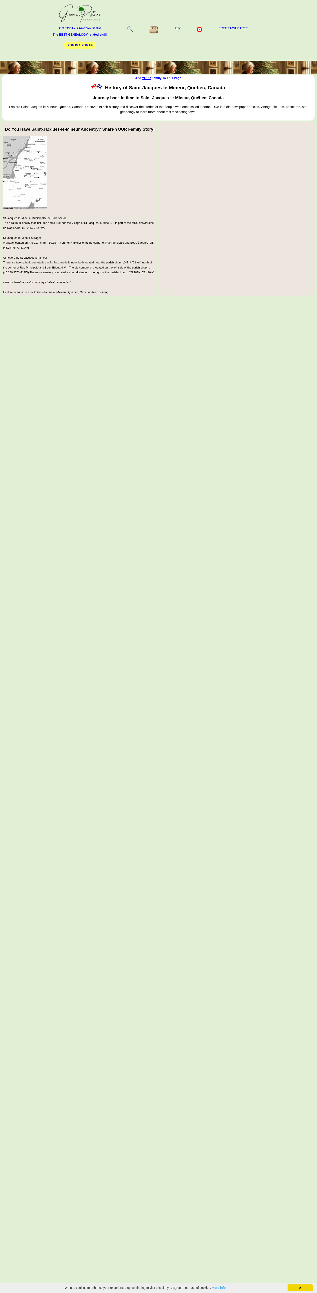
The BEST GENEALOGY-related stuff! (80, 34)
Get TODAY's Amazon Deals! (80, 28)
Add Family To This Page (158, 78)
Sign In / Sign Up (80, 45)
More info (219, 1287)
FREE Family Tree (233, 28)
